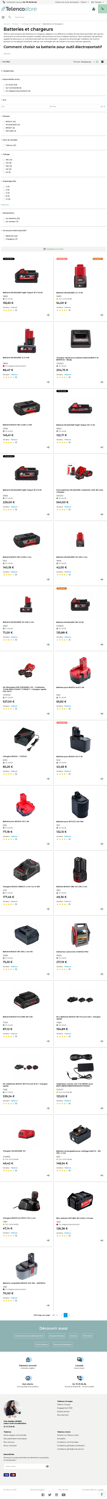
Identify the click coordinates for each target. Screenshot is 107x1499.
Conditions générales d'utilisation (71, 1446)
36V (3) (9, 166)
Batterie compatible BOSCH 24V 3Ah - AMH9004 (24, 1283)
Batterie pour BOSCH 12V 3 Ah (69, 756)
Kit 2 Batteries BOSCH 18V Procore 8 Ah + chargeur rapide (25, 1085)
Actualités (61, 1439)
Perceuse (73, 1336)
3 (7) (7, 187)
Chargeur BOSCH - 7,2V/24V (15, 756)
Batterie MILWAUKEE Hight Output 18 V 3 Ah (75, 425)
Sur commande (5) (13, 88)
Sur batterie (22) (13, 218)
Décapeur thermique (57, 1336)
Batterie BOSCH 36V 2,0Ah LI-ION (17, 425)
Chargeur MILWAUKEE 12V (14, 1151)
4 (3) (7, 193)
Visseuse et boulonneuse (62, 1344)
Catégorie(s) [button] (7, 71)
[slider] (9, 310)
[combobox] (56, 17)
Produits (15, 24)
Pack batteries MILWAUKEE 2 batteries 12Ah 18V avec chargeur (79, 491)
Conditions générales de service (70, 1449)
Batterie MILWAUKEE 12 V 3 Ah (69, 293)
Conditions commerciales (68, 1442)
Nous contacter (10, 1446)
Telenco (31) (11, 145)
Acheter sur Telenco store (68, 1435)
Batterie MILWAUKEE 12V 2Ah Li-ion (71, 557)
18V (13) (9, 160)
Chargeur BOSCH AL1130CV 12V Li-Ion (19, 1218)
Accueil (6, 24)
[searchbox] (59, 17)
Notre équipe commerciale (15, 1435)
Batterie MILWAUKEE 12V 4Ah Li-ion (18, 622)
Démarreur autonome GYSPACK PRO (72, 952)
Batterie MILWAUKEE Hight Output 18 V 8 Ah (22, 490)
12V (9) (8, 163)
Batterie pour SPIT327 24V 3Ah (69, 821)
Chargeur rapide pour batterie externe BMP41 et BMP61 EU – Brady (77, 359)
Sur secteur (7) (12, 221)
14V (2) (8, 169)
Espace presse (63, 1411)
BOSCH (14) (11, 121)
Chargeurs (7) (11, 239)
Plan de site (63, 1490)
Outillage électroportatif (30, 24)
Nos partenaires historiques (15, 1439)
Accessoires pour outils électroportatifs (29, 1336)
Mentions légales (37, 1490)
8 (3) (7, 196)
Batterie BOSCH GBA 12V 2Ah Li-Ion (71, 887)
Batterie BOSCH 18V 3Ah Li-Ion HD (18, 952)
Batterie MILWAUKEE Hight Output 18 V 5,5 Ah (23, 292)
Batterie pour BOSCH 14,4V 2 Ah (70, 687)
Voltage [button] (5, 154)
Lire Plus (7, 53)
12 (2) (8, 199)
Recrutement (63, 1415)
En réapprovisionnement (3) (18, 91)
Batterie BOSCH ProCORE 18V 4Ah (18, 1017)
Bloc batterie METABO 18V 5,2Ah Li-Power (74, 1218)
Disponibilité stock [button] (10, 79)
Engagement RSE (65, 1408)
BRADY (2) (10, 128)
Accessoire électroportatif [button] (13, 230)
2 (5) (7, 190)
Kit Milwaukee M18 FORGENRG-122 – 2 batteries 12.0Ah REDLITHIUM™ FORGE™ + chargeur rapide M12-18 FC (24, 689)
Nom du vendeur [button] (9, 140)
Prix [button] (3, 100)
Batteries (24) (11, 236)
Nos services (9, 1442)
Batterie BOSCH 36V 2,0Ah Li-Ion (17, 557)
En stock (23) (11, 85)
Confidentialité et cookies (92, 1490)
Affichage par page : (42, 1315)
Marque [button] (5, 116)
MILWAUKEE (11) (13, 125)
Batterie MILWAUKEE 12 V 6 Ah (16, 358)
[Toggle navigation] (3, 17)
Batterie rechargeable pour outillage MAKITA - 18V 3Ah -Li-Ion (78, 1152)
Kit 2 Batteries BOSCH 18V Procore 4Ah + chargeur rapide (78, 1018)
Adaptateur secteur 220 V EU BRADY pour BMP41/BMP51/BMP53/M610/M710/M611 (74, 1085)
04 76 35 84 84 (30, 2)
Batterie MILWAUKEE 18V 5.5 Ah (70, 622)
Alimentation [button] (7, 213)
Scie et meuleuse (42, 1344)
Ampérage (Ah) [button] (8, 181)
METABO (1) (11, 131)
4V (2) (8, 172)
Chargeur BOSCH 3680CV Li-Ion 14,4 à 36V (21, 887)
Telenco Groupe (63, 1404)
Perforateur (87, 1336)
